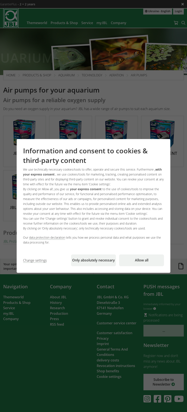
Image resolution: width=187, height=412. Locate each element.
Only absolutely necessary (93, 260)
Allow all (141, 260)
